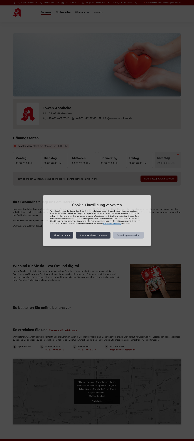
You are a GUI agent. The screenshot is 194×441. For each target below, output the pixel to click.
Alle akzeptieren (62, 235)
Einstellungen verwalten (128, 235)
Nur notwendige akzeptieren (93, 235)
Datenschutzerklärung (112, 224)
